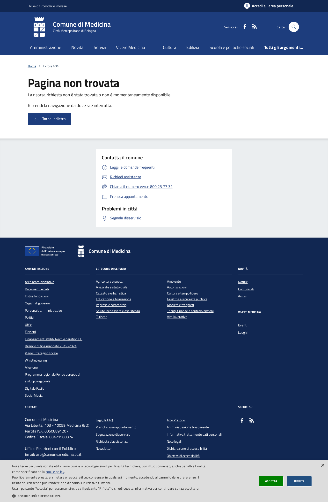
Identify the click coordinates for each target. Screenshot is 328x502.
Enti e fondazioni (37, 296)
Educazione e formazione (113, 299)
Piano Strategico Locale (41, 353)
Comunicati (246, 289)
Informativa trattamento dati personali (194, 434)
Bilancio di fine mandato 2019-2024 (51, 346)
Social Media (34, 395)
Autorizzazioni (177, 287)
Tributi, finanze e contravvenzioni (190, 311)
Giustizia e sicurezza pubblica (187, 299)
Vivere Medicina (130, 47)
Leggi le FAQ (104, 420)
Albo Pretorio (176, 420)
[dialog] (164, 481)
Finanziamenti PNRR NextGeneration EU (53, 339)
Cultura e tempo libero (182, 293)
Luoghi (243, 332)
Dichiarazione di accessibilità (187, 448)
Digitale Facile (34, 388)
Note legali (174, 441)
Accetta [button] (271, 481)
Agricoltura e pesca (109, 281)
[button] (110, 496)
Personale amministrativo (43, 310)
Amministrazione (45, 47)
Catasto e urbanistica (111, 293)
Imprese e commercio (111, 305)
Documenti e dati (37, 289)
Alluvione (31, 367)
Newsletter (104, 448)
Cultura (169, 47)
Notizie (243, 282)
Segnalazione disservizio (113, 434)
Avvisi (242, 296)
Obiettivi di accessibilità (183, 455)
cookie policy (55, 471)
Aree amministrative (39, 282)
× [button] (322, 465)
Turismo (101, 316)
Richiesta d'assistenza (112, 441)
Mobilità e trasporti (180, 305)
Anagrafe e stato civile (111, 287)
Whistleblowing (36, 360)
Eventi (242, 325)
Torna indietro (50, 119)
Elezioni (30, 331)
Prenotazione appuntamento (116, 427)
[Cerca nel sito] (294, 27)
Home (32, 66)
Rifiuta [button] (299, 481)
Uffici (28, 324)
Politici (29, 317)
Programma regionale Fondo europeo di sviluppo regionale (52, 378)
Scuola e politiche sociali (232, 47)
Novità (77, 47)
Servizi (100, 47)
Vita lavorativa (177, 316)
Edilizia (192, 47)
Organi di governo (37, 303)
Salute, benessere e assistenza (118, 311)
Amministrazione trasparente (188, 427)
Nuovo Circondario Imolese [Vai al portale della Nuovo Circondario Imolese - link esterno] (48, 5)
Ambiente (174, 281)
